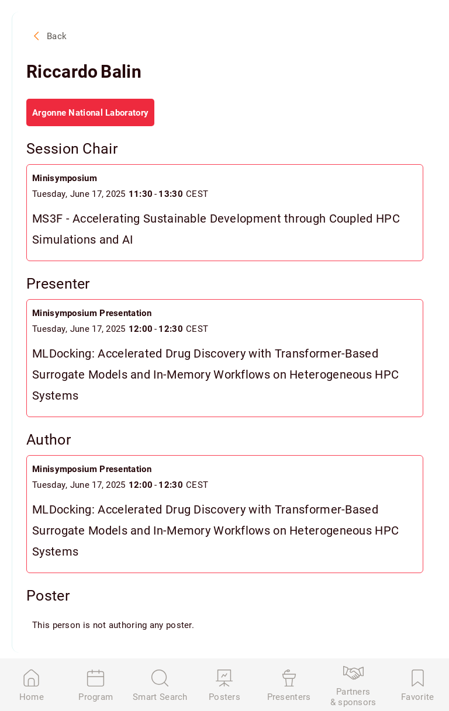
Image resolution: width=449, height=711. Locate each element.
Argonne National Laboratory (90, 112)
